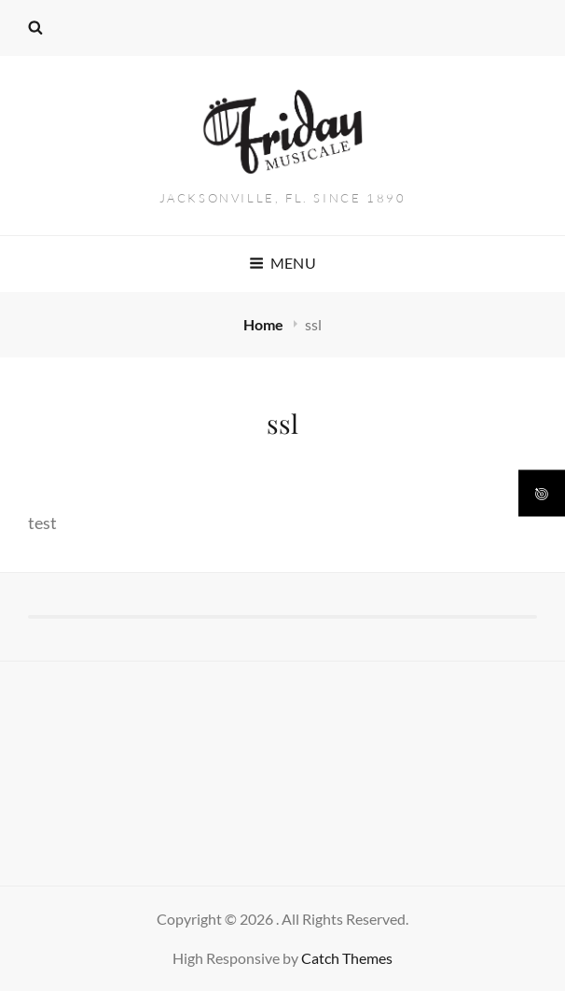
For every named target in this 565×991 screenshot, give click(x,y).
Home (264, 324)
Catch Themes (347, 958)
